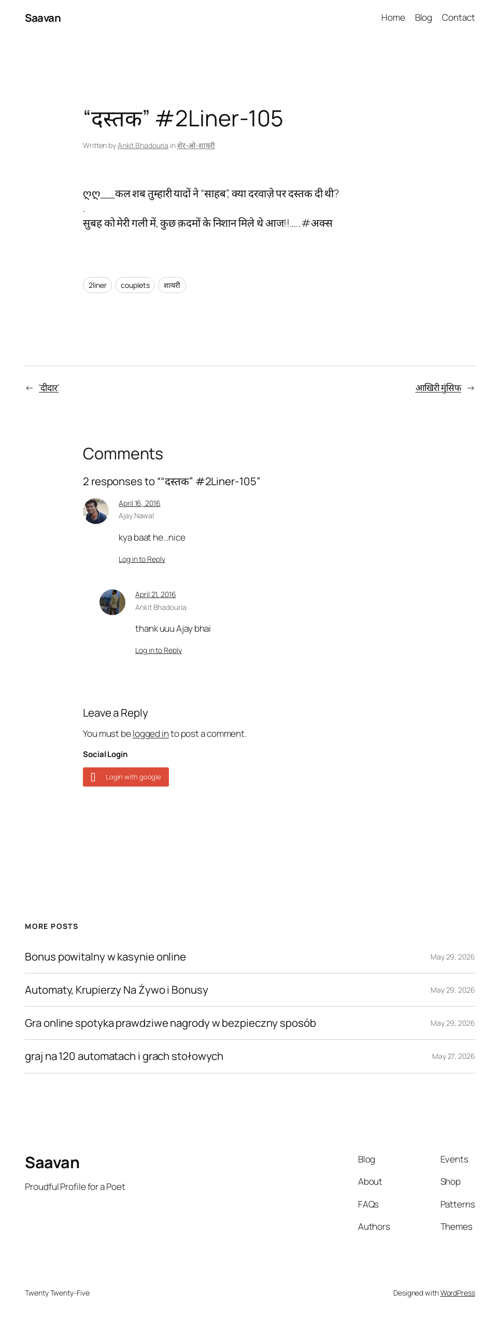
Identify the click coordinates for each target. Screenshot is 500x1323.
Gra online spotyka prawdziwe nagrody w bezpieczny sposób (170, 1023)
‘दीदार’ (49, 388)
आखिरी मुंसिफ (438, 388)
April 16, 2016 (140, 503)
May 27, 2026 (453, 1056)
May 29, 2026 (453, 957)
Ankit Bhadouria (143, 145)
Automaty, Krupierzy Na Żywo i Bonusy (116, 990)
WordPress (457, 1293)
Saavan (43, 17)
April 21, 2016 (155, 594)
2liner (97, 285)
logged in (151, 733)
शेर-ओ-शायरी (196, 145)
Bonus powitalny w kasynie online (105, 957)
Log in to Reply (142, 559)
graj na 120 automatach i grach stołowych (124, 1056)
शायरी (172, 285)
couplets (135, 285)
